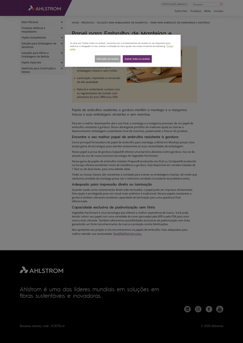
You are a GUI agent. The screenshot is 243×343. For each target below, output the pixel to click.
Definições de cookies (108, 58)
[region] (123, 50)
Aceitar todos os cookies (137, 58)
